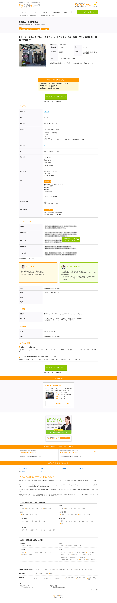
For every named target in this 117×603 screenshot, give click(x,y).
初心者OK (41, 468)
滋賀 (75, 508)
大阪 (62, 508)
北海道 (62, 514)
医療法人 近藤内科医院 (53, 385)
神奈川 (28, 508)
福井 (44, 521)
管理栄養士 (69, 545)
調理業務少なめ (74, 557)
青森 (76, 514)
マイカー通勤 (90, 552)
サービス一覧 (94, 589)
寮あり (83, 552)
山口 (70, 521)
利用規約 (35, 578)
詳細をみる (58, 403)
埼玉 (33, 508)
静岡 (27, 514)
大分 (41, 530)
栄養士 (62, 545)
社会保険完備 (48, 181)
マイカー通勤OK (48, 210)
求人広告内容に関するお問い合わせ (92, 578)
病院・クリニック (48, 552)
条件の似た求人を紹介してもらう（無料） (56, 98)
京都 (70, 508)
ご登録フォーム (79, 569)
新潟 (23, 521)
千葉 (37, 508)
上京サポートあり (65, 554)
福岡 (23, 530)
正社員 (46, 145)
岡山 (66, 521)
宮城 (67, 514)
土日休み (90, 554)
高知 (62, 523)
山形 (84, 514)
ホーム (24, 12)
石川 (31, 521)
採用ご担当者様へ (89, 569)
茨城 (41, 508)
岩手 (80, 514)
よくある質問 (47, 578)
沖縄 (54, 530)
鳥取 (79, 521)
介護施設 (46, 112)
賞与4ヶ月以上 (75, 554)
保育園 (30, 554)
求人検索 (45, 12)
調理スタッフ (77, 545)
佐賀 (50, 530)
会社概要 (57, 578)
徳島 (92, 521)
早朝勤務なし (83, 557)
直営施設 (83, 554)
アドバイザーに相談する (88, 12)
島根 (75, 521)
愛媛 (83, 521)
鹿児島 (32, 530)
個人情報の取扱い (81, 578)
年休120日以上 (64, 557)
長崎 (37, 530)
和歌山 (83, 508)
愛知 (23, 514)
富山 (36, 521)
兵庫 (66, 508)
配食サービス (29, 552)
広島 (62, 521)
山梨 (40, 521)
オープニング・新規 (66, 552)
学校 (23, 552)
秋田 (88, 514)
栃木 (45, 508)
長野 (27, 521)
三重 (36, 514)
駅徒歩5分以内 (91, 559)
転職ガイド (66, 12)
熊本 (27, 530)
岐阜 (31, 514)
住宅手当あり (76, 552)
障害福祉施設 (38, 552)
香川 (87, 521)
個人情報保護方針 (70, 578)
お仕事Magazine (56, 12)
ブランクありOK (79, 468)
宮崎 (45, 530)
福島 (72, 514)
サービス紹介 (34, 12)
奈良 (79, 508)
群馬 (50, 508)
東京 (23, 508)
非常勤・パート (31, 545)
